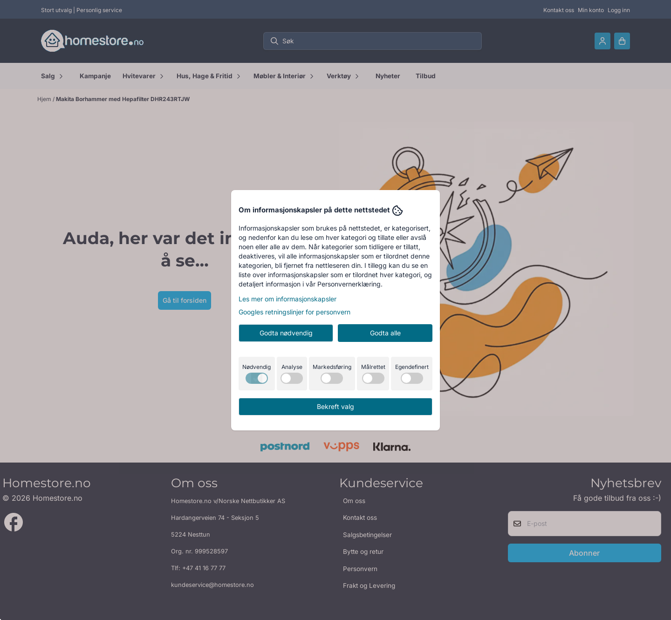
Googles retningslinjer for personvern (294, 312)
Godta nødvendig (286, 333)
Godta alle (385, 333)
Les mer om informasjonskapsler (287, 299)
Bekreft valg (335, 406)
